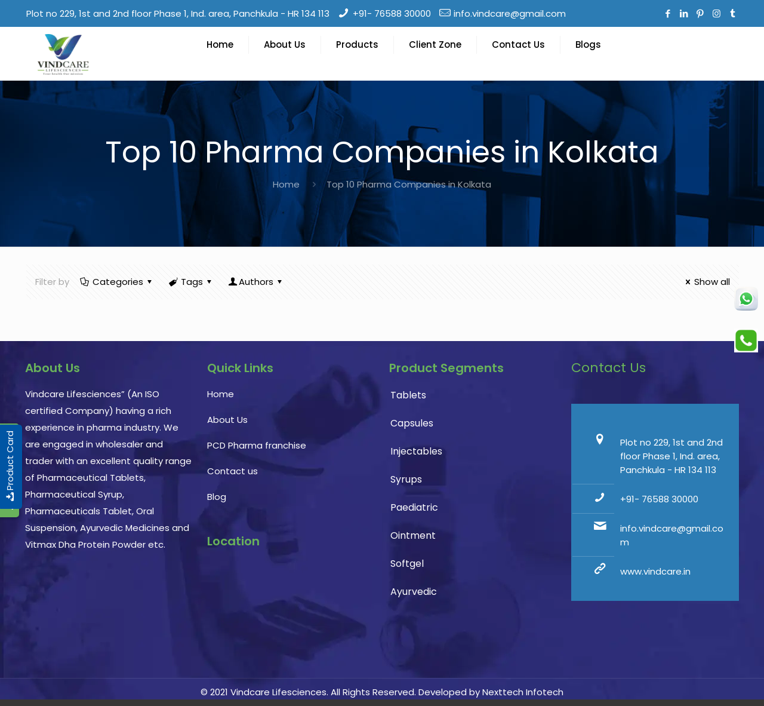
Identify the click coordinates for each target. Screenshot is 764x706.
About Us (227, 419)
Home (286, 184)
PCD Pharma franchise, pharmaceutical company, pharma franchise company (291, 616)
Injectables (416, 451)
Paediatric (414, 507)
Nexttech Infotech (521, 692)
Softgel (407, 563)
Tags (191, 281)
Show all (706, 281)
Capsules (411, 423)
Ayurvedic (413, 591)
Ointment (413, 535)
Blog (216, 496)
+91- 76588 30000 (392, 13)
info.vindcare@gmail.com (510, 13)
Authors (256, 281)
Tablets (408, 395)
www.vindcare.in (655, 571)
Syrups (406, 479)
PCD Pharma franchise (256, 445)
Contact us (232, 471)
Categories (117, 281)
